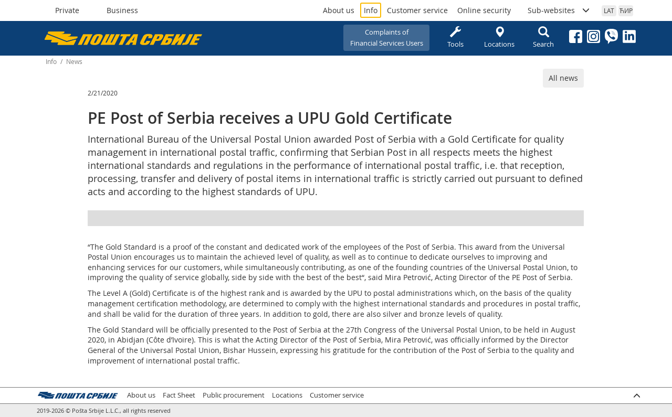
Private (67, 10)
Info (370, 10)
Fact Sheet (179, 395)
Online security (484, 10)
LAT (609, 10)
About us (338, 10)
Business (122, 10)
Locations (499, 37)
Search (543, 37)
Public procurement (234, 395)
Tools (455, 37)
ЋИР (626, 10)
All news (563, 78)
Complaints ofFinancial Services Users (386, 37)
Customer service (417, 10)
